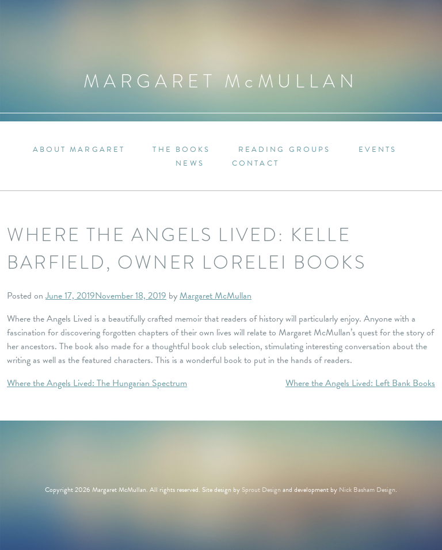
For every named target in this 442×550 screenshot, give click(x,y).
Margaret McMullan (216, 296)
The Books (181, 149)
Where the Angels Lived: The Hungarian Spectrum (97, 383)
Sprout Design (261, 489)
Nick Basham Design (367, 489)
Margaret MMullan (221, 81)
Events (378, 149)
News (190, 163)
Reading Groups (284, 149)
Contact (255, 163)
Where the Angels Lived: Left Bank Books (360, 383)
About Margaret (79, 149)
